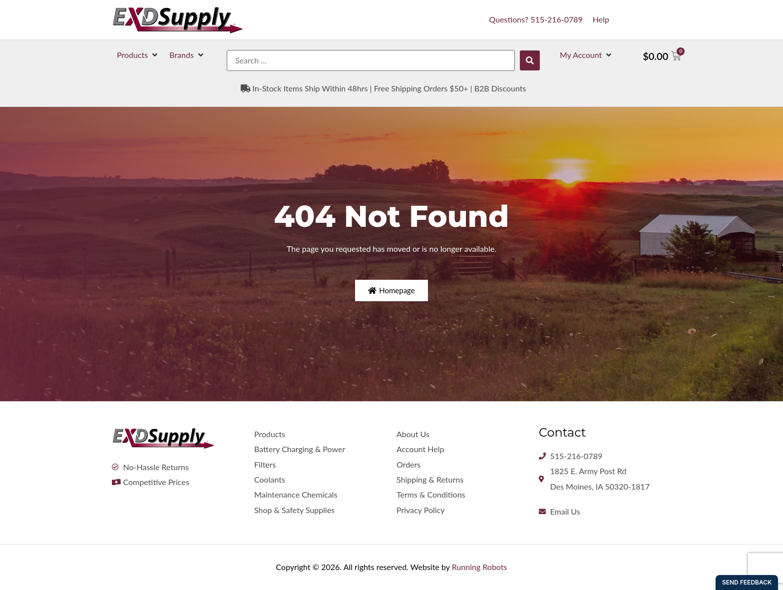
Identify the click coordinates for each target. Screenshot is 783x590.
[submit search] (530, 60)
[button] (138, 55)
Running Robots (479, 567)
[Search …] (371, 60)
